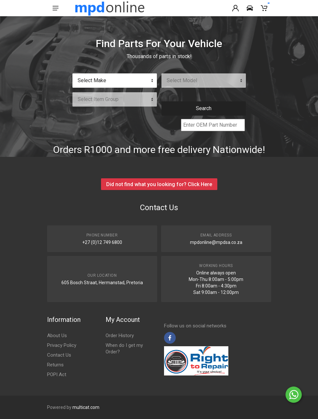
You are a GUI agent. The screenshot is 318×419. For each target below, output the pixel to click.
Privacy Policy (61, 345)
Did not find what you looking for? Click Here (159, 184)
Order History (120, 335)
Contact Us (59, 355)
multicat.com (85, 407)
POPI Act (56, 374)
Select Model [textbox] (182, 80)
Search (203, 108)
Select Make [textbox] (92, 80)
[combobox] (114, 80)
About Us (57, 335)
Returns (55, 365)
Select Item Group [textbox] (98, 99)
